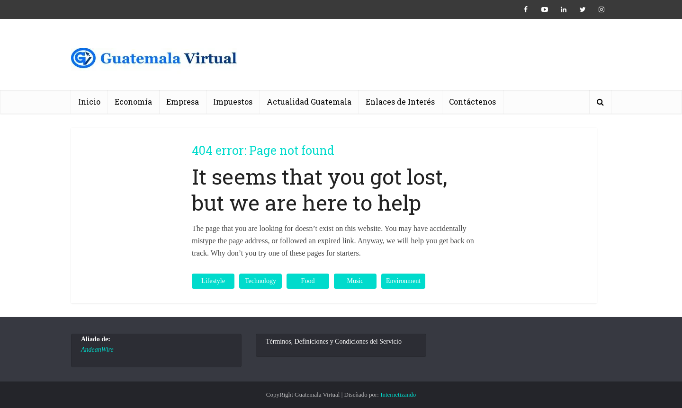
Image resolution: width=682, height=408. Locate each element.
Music (355, 280)
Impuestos (232, 101)
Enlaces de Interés (400, 101)
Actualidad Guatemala (309, 101)
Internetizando (398, 394)
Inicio (89, 101)
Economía (133, 101)
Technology (260, 280)
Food (308, 280)
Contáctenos (472, 101)
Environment (403, 280)
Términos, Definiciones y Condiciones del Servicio (334, 341)
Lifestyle (213, 280)
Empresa (182, 101)
